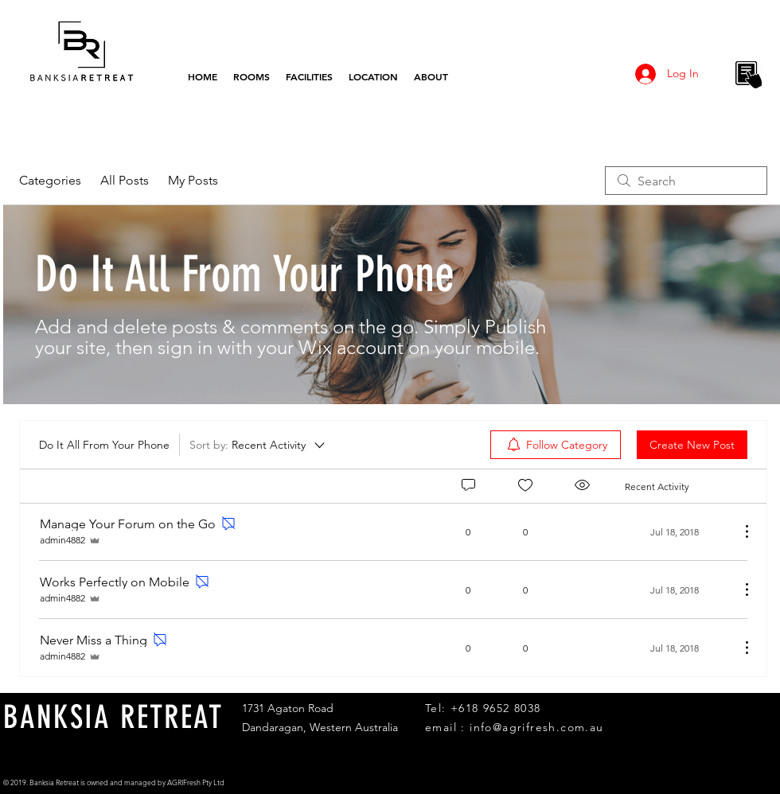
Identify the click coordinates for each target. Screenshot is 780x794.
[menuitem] (555, 444)
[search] (686, 180)
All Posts (124, 180)
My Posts (193, 180)
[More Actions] (738, 531)
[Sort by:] (258, 444)
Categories (50, 180)
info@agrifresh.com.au (536, 727)
